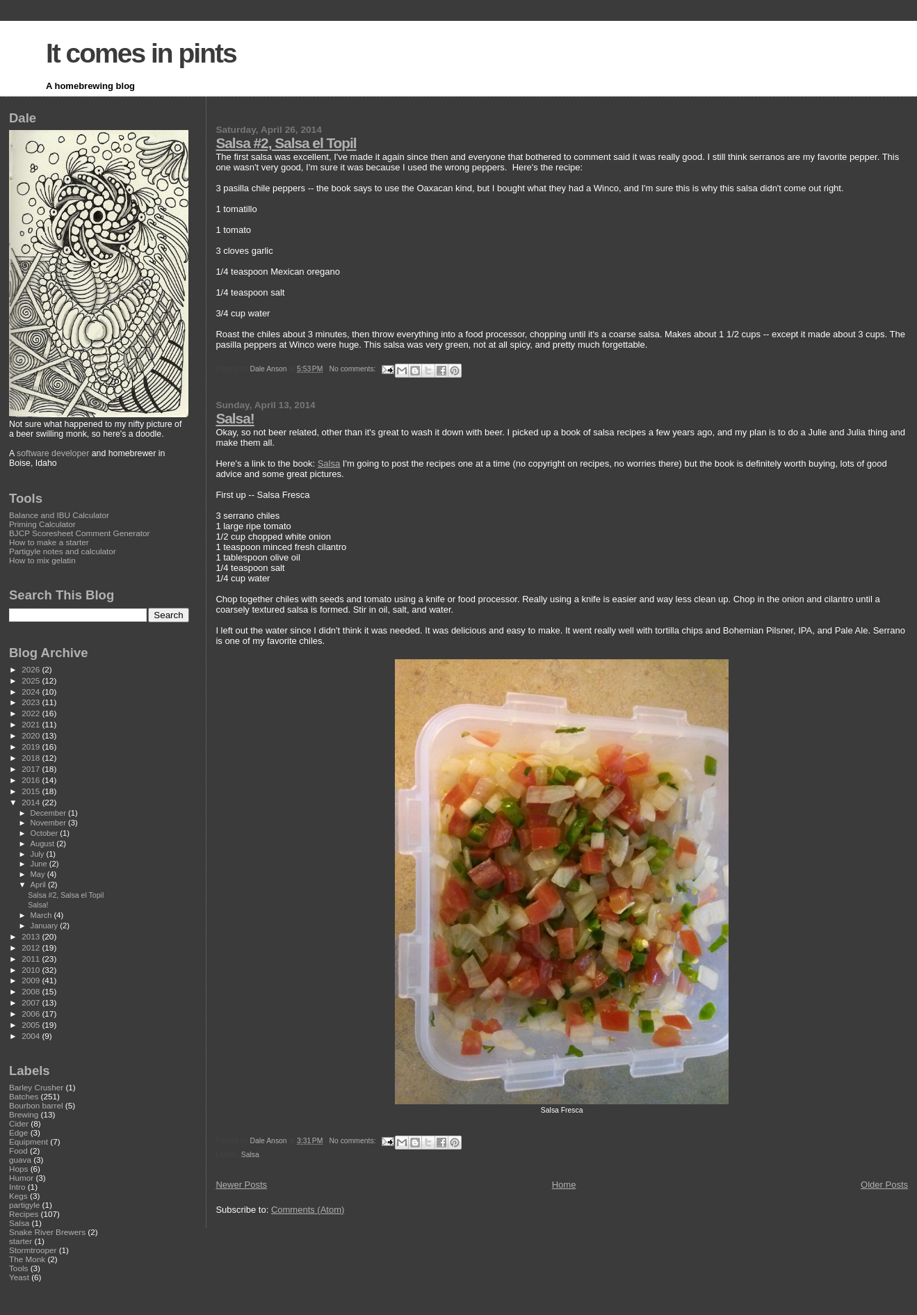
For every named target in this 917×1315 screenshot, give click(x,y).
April (39, 884)
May (39, 874)
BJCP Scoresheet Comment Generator (79, 533)
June (40, 864)
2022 (32, 713)
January (45, 925)
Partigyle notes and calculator (62, 551)
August (44, 843)
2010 (32, 969)
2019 (32, 746)
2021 (32, 724)
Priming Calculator (42, 524)
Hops (18, 1168)
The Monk (27, 1259)
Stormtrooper (32, 1250)
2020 (32, 735)
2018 (32, 757)
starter (20, 1240)
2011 (32, 958)
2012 (32, 947)
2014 (32, 802)
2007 (32, 1002)
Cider (19, 1123)
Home (564, 1184)
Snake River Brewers (47, 1231)
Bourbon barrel (36, 1105)
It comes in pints (141, 53)
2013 (32, 936)
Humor (21, 1177)
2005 (32, 1024)
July (39, 854)
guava (20, 1159)
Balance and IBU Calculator (59, 514)
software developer (53, 453)
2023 (32, 702)
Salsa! (235, 418)
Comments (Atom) (307, 1209)
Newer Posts (241, 1184)
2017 (32, 768)
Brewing (23, 1114)
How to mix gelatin (42, 560)
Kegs (18, 1195)
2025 (32, 680)
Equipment (28, 1141)
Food (18, 1150)
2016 (32, 779)
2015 (32, 791)
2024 (32, 691)
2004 (32, 1035)
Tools (18, 1268)
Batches (23, 1096)
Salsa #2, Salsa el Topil (286, 143)
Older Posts (884, 1184)
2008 (32, 991)
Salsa (329, 463)
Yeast (19, 1277)
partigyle (24, 1204)
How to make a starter (49, 542)
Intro (17, 1186)
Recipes (23, 1213)
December (49, 813)
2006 (32, 1013)
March (42, 915)
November (49, 822)
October (45, 833)
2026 (32, 669)
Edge (18, 1132)
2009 (32, 980)
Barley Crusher (36, 1087)
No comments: (354, 369)
